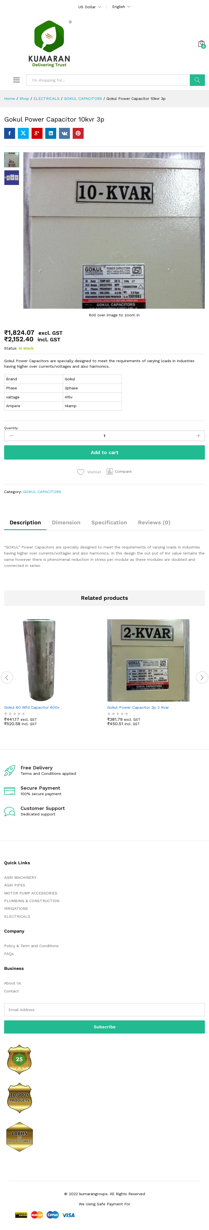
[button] (119, 471)
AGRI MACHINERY (20, 877)
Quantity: (11, 428)
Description (25, 522)
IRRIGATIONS (16, 908)
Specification (109, 522)
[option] (52, 676)
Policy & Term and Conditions (31, 946)
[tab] (25, 525)
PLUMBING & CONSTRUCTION (31, 901)
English (118, 7)
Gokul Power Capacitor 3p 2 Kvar (138, 707)
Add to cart (104, 452)
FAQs (9, 954)
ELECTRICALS (17, 916)
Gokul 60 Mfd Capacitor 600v (32, 707)
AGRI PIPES (14, 885)
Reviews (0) (154, 522)
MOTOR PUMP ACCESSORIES (30, 893)
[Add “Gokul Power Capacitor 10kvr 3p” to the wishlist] (89, 472)
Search (197, 80)
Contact (11, 991)
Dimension (66, 522)
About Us (12, 983)
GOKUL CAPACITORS (42, 491)
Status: (10, 348)
